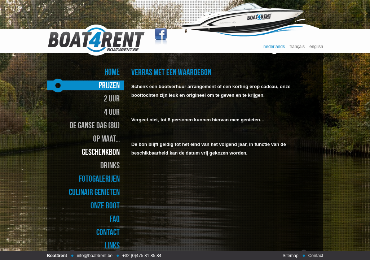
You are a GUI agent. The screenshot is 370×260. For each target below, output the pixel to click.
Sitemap (291, 255)
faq (115, 218)
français (297, 46)
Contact (315, 255)
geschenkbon (101, 151)
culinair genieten (94, 191)
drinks (110, 165)
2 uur (112, 98)
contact (108, 232)
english (316, 46)
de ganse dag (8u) (95, 125)
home (112, 71)
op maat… (106, 138)
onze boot (105, 205)
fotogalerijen (99, 178)
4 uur (112, 111)
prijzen (109, 85)
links (112, 245)
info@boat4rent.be (95, 255)
